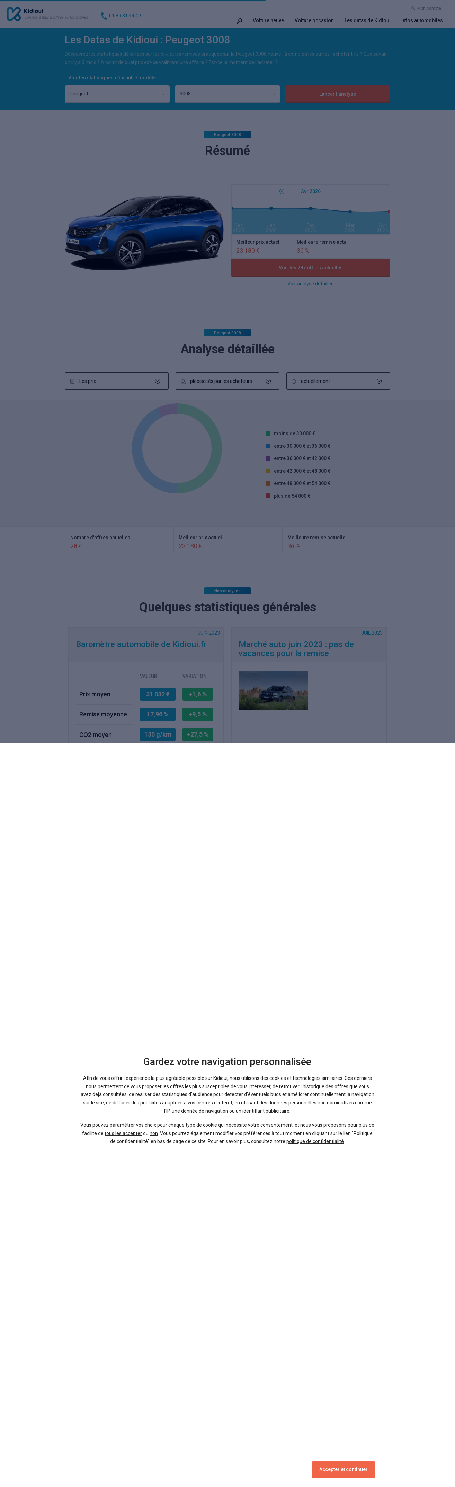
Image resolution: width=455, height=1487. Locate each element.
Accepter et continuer (343, 1469)
